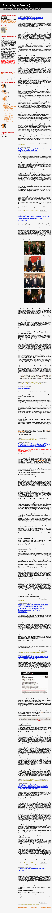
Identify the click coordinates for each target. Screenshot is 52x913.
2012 (3, 125)
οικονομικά (30, 904)
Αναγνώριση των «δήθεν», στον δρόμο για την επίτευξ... (9, 110)
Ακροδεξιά (23, 780)
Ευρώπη (37, 652)
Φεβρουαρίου (6, 104)
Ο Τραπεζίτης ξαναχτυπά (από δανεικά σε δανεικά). (8, 121)
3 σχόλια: (36, 210)
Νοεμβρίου (5, 93)
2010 (3, 127)
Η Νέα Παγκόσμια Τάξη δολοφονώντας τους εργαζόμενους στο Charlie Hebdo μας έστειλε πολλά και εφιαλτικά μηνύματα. (33, 786)
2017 (3, 89)
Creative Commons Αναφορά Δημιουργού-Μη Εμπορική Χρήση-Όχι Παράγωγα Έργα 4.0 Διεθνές (8, 21)
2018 (3, 87)
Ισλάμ (32, 780)
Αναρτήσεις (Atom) (28, 909)
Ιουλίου (4, 98)
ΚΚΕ (40, 383)
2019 (3, 86)
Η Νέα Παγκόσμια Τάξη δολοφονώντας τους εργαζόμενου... (7, 119)
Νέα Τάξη (32, 864)
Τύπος (47, 780)
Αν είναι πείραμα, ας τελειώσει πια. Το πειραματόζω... (9, 107)
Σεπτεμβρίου (5, 96)
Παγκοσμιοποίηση (37, 780)
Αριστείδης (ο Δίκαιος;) (16, 5)
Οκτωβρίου (5, 94)
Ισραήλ (32, 383)
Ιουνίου (4, 99)
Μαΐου (4, 100)
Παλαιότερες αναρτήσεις (45, 907)
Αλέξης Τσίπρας (24, 383)
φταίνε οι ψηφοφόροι (39, 460)
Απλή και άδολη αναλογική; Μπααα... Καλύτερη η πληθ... (8, 109)
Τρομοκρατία (43, 864)
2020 (3, 85)
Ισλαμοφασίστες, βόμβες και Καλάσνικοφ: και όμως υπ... (8, 117)
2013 (3, 124)
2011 (3, 126)
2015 (3, 91)
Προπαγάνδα (43, 780)
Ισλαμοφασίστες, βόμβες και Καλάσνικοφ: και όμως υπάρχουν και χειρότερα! (33, 657)
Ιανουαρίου (5, 105)
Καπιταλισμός (36, 383)
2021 (3, 84)
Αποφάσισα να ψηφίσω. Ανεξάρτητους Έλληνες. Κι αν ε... (9, 113)
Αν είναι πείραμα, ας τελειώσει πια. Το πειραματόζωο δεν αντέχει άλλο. (30, 18)
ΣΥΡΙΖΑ (35, 439)
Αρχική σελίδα (34, 907)
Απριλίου (5, 101)
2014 (3, 123)
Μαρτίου (5, 103)
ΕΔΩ (30, 450)
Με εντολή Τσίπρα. (24, 388)
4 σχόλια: (36, 862)
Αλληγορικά (23, 144)
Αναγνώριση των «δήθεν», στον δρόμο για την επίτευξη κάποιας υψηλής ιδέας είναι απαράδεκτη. (33, 218)
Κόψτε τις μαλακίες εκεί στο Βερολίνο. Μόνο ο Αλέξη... (8, 115)
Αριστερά (29, 383)
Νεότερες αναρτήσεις (22, 907)
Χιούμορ (43, 652)
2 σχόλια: (36, 382)
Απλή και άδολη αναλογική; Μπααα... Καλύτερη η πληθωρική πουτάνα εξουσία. (34, 150)
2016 (3, 90)
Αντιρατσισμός (23, 864)
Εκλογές (32, 439)
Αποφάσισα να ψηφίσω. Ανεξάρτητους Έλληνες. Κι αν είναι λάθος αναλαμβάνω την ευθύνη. (34, 445)
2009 (3, 128)
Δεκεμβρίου (5, 92)
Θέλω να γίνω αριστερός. (7, 73)
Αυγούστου (5, 97)
